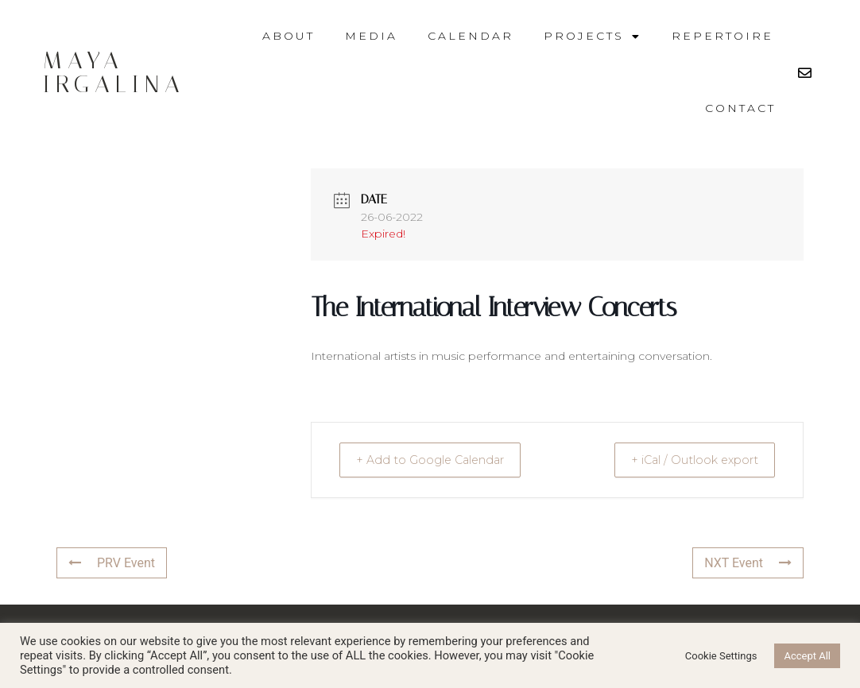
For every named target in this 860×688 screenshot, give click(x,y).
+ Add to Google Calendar (438, 459)
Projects (592, 36)
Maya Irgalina (114, 72)
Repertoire (722, 36)
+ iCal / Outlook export (686, 459)
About (288, 36)
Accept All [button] (807, 656)
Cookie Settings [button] (721, 656)
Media (371, 36)
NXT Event (748, 562)
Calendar (470, 36)
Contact (740, 108)
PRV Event (111, 562)
